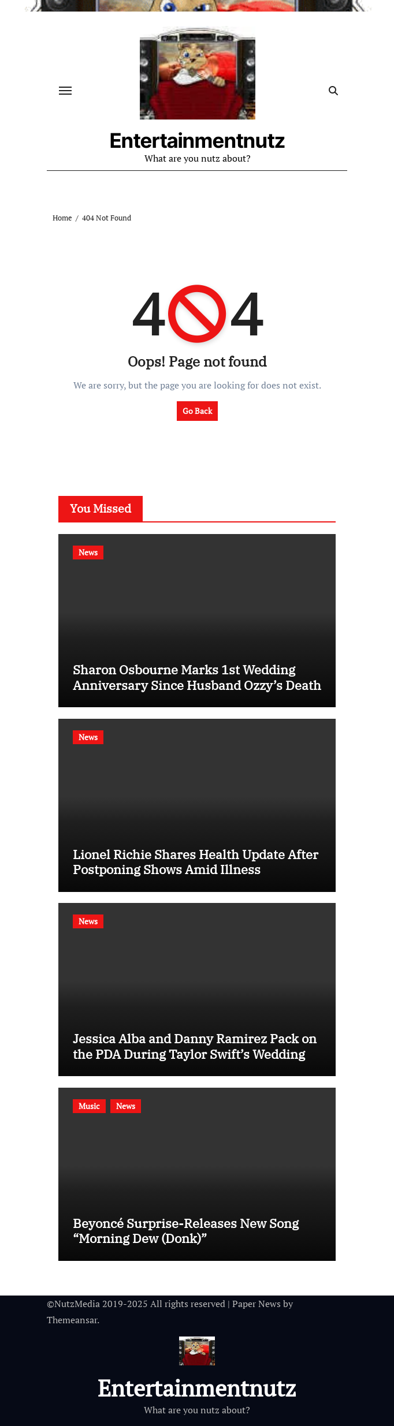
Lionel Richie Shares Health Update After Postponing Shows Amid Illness (195, 862)
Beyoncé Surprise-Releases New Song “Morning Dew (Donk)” (186, 1230)
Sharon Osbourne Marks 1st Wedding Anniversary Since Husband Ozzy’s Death (197, 677)
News (88, 552)
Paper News (256, 1303)
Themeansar (72, 1319)
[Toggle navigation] (65, 90)
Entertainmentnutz (197, 140)
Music (89, 1105)
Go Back (197, 410)
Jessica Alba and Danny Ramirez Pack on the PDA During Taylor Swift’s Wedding (195, 1046)
